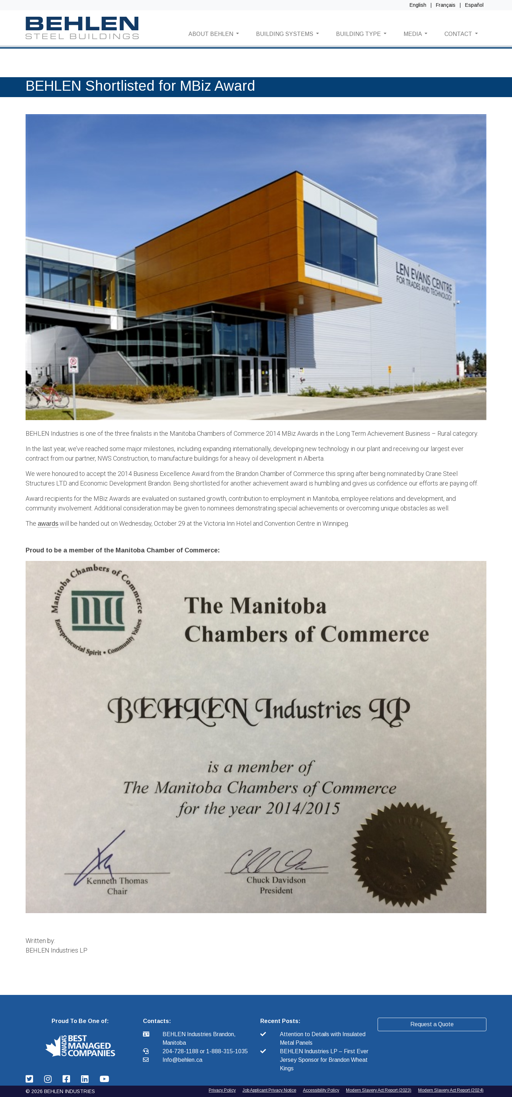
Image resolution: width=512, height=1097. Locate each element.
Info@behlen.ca (182, 1060)
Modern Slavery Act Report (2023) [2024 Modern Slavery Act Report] (378, 1090)
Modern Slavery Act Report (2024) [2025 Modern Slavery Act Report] (451, 1090)
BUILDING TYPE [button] (359, 34)
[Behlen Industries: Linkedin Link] (86, 1079)
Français (445, 5)
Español (474, 5)
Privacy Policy (222, 1090)
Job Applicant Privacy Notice (269, 1090)
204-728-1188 (181, 1051)
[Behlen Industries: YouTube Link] (104, 1079)
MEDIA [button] (413, 34)
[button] (80, 1046)
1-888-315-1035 (227, 1051)
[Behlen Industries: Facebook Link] (68, 1079)
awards (48, 523)
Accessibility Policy (321, 1090)
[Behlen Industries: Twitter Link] (31, 1079)
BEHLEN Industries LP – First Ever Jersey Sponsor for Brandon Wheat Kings (324, 1059)
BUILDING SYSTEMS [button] (285, 34)
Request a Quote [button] (432, 1024)
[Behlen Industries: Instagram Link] (49, 1079)
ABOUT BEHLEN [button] (211, 34)
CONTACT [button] (459, 34)
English (418, 5)
